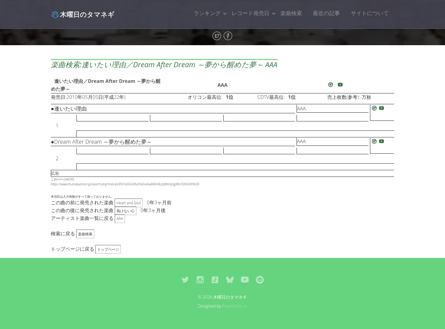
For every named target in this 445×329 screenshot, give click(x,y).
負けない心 (126, 210)
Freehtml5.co (234, 306)
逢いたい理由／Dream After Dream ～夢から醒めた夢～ (105, 85)
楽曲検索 (291, 13)
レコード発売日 (250, 13)
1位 (229, 97)
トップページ (108, 249)
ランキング (207, 13)
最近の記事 (326, 13)
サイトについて (370, 13)
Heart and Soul (129, 202)
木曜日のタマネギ (82, 14)
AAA (222, 85)
